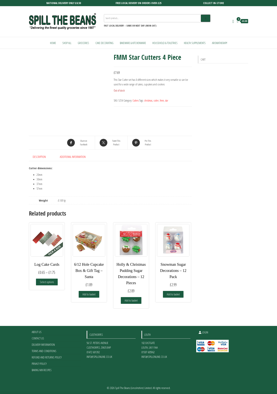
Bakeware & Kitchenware (133, 43)
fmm (162, 100)
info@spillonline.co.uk (99, 357)
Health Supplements (195, 43)
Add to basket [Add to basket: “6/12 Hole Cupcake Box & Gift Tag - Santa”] (89, 294)
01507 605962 (148, 352)
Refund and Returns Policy (47, 357)
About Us (37, 332)
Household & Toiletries (165, 43)
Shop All (66, 43)
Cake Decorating (104, 43)
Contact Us (38, 338)
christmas (148, 100)
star (166, 100)
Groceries (83, 43)
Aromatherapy (219, 43)
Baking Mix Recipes (42, 370)
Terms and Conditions (44, 351)
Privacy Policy (39, 364)
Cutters (136, 100)
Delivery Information (43, 345)
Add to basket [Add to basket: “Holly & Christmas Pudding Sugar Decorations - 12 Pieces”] (131, 300)
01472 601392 (93, 352)
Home (53, 43)
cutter (156, 100)
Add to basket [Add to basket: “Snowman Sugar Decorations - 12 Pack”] (173, 294)
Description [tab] (39, 157)
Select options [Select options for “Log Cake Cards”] (47, 282)
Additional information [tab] (73, 157)
